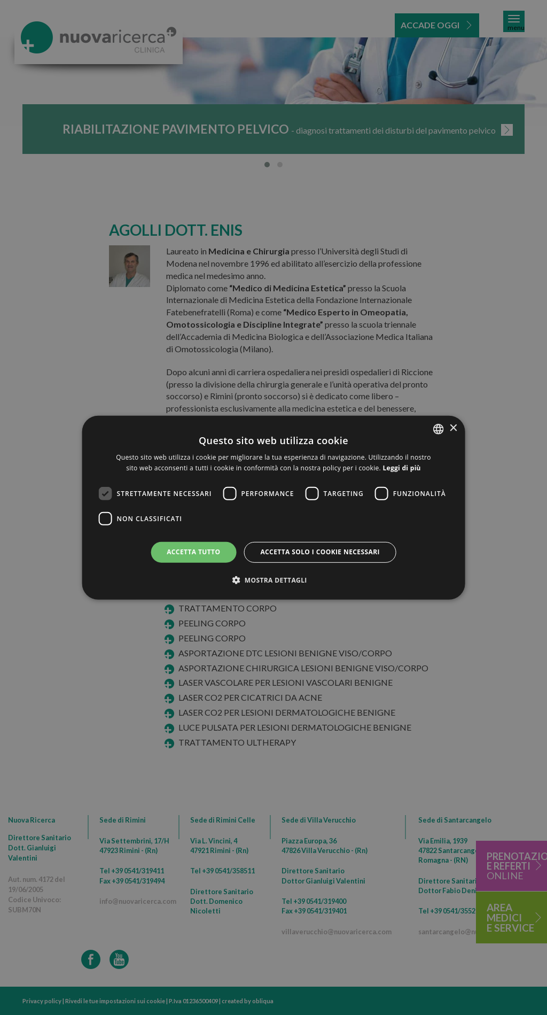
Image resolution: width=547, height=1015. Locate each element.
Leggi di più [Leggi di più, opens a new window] (401, 467)
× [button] (453, 428)
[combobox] (438, 428)
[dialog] (273, 507)
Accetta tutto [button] (193, 551)
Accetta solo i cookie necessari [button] (319, 551)
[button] (273, 580)
